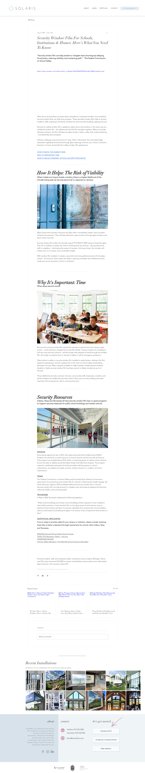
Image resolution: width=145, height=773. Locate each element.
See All (115, 588)
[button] (106, 748)
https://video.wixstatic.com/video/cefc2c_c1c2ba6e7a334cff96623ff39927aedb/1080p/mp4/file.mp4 (70, 71)
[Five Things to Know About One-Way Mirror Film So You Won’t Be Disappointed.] (72, 600)
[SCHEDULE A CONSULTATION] (106, 740)
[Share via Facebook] (38, 576)
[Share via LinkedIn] (43, 576)
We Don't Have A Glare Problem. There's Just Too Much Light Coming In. (41, 612)
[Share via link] (47, 576)
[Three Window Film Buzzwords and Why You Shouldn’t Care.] (103, 600)
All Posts (31, 20)
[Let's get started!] (130, 8)
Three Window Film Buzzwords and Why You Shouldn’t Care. (103, 612)
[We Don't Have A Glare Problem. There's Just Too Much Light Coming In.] (41, 600)
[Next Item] (137, 690)
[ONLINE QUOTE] (106, 731)
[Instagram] (47, 752)
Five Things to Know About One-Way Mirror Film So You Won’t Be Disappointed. (71, 612)
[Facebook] (43, 752)
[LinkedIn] (52, 752)
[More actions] (107, 33)
